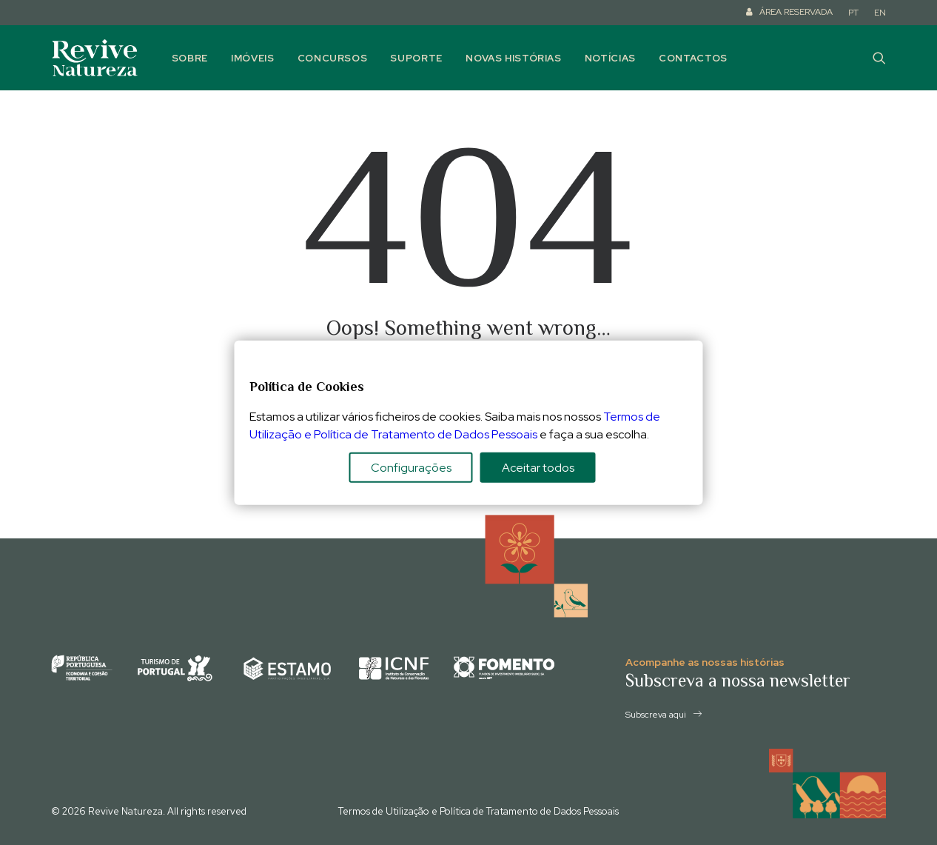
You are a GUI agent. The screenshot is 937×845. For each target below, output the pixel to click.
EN (880, 13)
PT (853, 13)
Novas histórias (514, 58)
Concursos (333, 58)
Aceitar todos (538, 467)
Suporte (416, 58)
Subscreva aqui (663, 715)
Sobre (190, 58)
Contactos (693, 58)
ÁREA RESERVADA (796, 12)
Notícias (610, 58)
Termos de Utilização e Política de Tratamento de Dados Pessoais (478, 811)
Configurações (411, 467)
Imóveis (253, 58)
